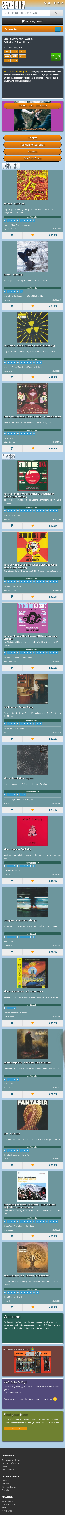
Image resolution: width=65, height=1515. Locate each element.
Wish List (6, 1507)
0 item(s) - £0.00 (32, 21)
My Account (7, 1501)
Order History (8, 1504)
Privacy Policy (8, 1469)
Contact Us (15, 1428)
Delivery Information (11, 1463)
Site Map (6, 1490)
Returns (5, 1483)
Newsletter (7, 1510)
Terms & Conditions (11, 1460)
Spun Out (13, 6)
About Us (6, 1466)
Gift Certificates (9, 1487)
